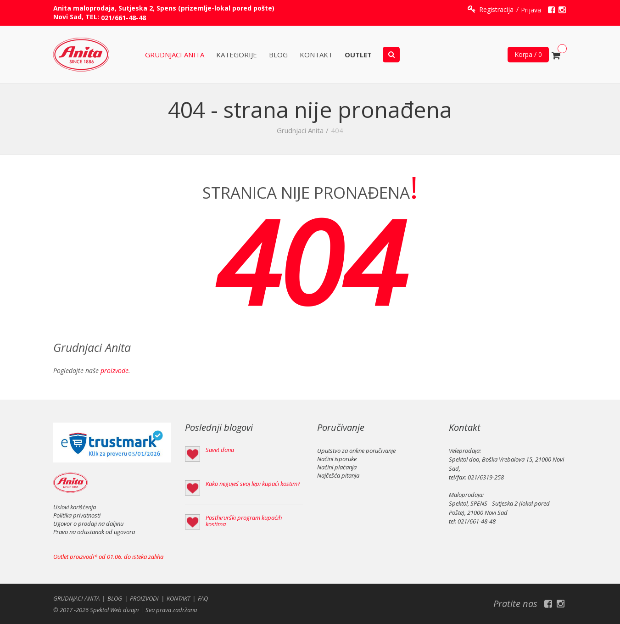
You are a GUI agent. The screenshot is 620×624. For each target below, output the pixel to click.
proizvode (114, 370)
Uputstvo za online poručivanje (356, 450)
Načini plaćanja (337, 467)
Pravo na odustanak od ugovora (94, 532)
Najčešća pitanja (338, 475)
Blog (278, 54)
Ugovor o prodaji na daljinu (88, 523)
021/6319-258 (486, 477)
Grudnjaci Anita (174, 54)
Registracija (496, 9)
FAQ (203, 598)
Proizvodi (144, 598)
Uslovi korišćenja (74, 507)
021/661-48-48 (123, 17)
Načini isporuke (337, 459)
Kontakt (316, 54)
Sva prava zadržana (171, 610)
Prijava (531, 10)
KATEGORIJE (236, 54)
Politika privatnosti (77, 515)
